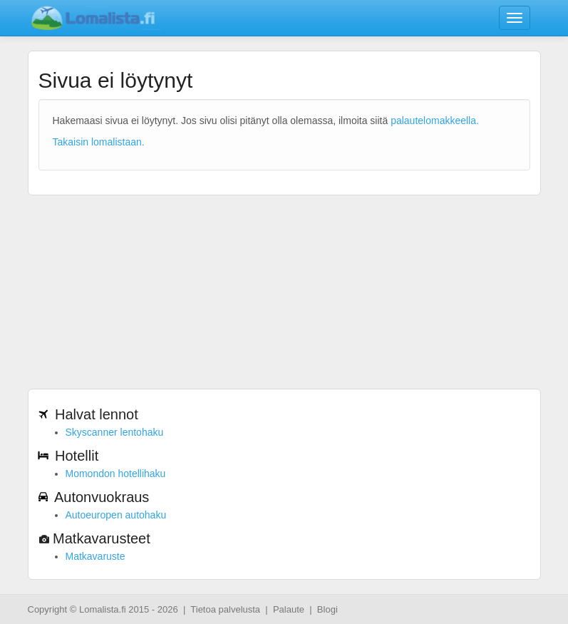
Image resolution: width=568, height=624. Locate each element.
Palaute (288, 609)
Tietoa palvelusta (225, 609)
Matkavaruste (95, 556)
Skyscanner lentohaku (115, 432)
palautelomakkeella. (435, 120)
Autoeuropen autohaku (116, 515)
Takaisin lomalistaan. (99, 142)
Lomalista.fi (102, 609)
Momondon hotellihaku (116, 473)
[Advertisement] (284, 284)
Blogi (327, 609)
